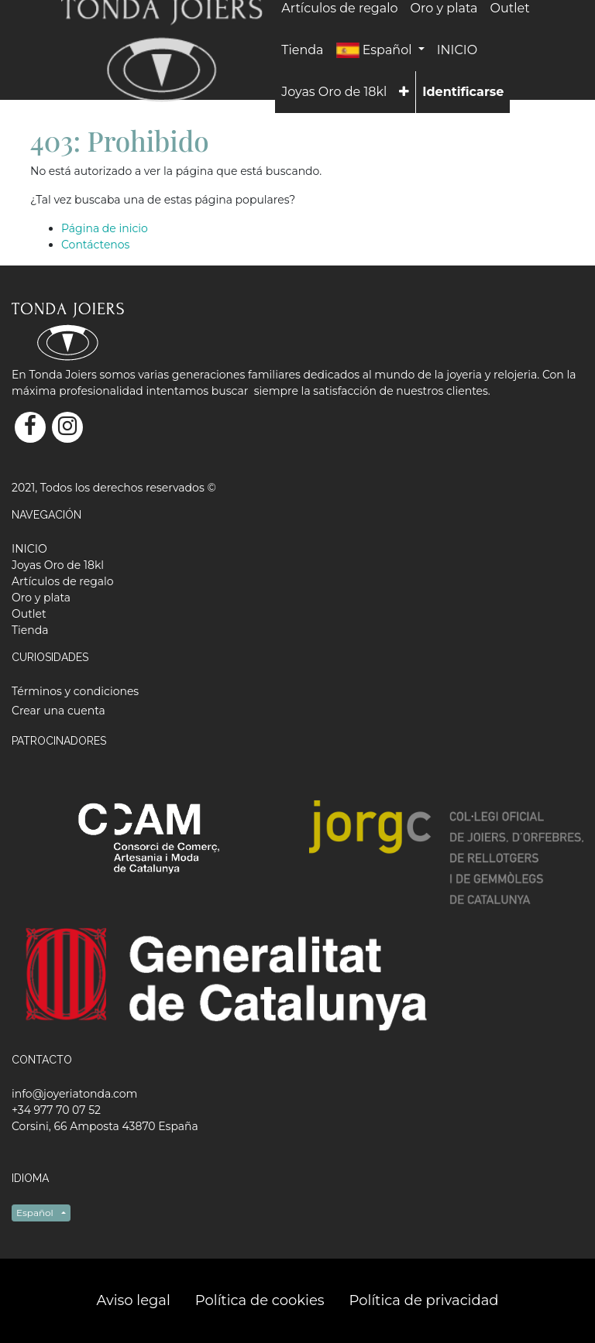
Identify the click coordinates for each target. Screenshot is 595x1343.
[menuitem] (302, 50)
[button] (404, 92)
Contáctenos (95, 245)
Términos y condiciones (75, 691)
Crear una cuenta (58, 711)
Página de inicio (104, 228)
